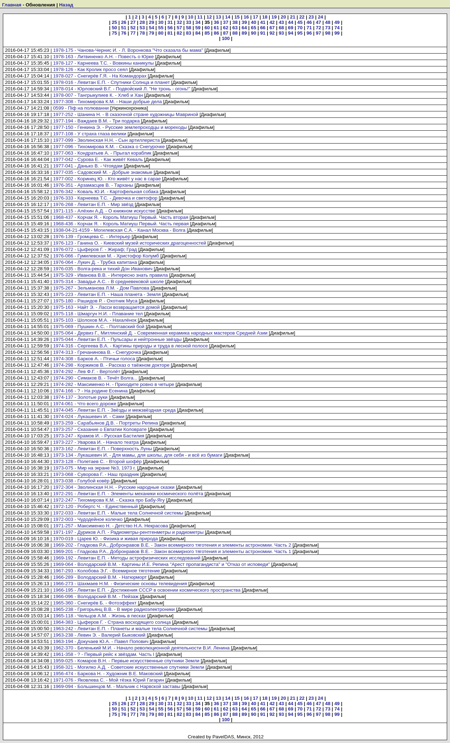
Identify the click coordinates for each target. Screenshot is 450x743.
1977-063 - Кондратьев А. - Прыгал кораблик (102, 153)
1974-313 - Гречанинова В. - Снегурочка (97, 352)
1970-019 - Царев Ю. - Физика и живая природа (105, 538)
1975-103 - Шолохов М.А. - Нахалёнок (94, 320)
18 (265, 17)
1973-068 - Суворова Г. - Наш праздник (96, 474)
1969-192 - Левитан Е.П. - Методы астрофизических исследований (126, 558)
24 (320, 17)
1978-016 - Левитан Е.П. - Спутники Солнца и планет (111, 82)
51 (123, 27)
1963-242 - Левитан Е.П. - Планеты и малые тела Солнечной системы (130, 628)
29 (151, 22)
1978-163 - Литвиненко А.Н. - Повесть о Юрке (103, 56)
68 (281, 27)
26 (123, 22)
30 (161, 22)
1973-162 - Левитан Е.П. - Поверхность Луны (102, 448)
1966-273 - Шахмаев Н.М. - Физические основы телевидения (120, 583)
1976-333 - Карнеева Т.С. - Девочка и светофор (105, 198)
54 (151, 27)
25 (114, 22)
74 (337, 27)
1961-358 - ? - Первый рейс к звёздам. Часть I (103, 654)
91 (262, 33)
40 (253, 22)
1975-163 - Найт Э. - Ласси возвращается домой (106, 307)
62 (226, 27)
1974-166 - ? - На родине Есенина (90, 390)
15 (237, 17)
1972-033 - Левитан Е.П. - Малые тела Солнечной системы (118, 513)
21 (292, 17)
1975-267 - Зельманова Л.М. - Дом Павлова (101, 288)
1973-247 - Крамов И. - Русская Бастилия (98, 435)
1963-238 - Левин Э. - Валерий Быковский (99, 635)
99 (337, 33)
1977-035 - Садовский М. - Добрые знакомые (102, 172)
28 (142, 22)
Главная (11, 4)
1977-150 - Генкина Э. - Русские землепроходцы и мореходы (120, 127)
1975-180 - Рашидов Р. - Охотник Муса (95, 300)
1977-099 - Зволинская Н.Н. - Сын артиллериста (106, 140)
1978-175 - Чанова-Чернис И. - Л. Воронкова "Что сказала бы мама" (128, 50)
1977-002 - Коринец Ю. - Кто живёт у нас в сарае (107, 178)
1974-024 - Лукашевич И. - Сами (88, 416)
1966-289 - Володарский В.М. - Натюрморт (100, 577)
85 (207, 33)
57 (179, 27)
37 (226, 22)
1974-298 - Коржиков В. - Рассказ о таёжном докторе (111, 365)
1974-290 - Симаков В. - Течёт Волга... (95, 378)
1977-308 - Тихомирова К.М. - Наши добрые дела (107, 101)
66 (262, 27)
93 (281, 33)
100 (226, 38)
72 (318, 27)
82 (179, 33)
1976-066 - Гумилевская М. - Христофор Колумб (106, 255)
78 (142, 33)
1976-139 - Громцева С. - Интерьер (91, 236)
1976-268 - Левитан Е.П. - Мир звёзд (93, 204)
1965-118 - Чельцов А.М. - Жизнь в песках (99, 615)
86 (216, 33)
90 (253, 33)
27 (133, 22)
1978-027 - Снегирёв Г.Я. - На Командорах (99, 76)
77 (133, 33)
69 (290, 27)
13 (218, 17)
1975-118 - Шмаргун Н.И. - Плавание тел (98, 313)
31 (170, 22)
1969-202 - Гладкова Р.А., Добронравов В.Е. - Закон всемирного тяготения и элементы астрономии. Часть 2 (172, 545)
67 (272, 27)
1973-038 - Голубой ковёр (81, 480)
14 (227, 17)
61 (216, 27)
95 (299, 33)
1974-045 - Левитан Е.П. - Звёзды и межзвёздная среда (114, 410)
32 (179, 22)
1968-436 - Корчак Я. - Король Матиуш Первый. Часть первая (121, 223)
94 (290, 33)
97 (318, 33)
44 (290, 22)
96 (309, 33)
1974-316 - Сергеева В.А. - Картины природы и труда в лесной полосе (130, 345)
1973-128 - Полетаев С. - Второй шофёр (97, 461)
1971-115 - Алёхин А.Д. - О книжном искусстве (104, 211)
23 (311, 17)
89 (244, 33)
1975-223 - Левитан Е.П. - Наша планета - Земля (107, 294)
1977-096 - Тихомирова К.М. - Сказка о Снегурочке (109, 146)
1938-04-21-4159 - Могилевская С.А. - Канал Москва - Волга (119, 230)
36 (216, 22)
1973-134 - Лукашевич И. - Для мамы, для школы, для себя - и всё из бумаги (137, 455)
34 (198, 22)
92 (272, 33)
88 (235, 33)
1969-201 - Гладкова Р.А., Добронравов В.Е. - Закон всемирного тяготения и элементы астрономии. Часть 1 (172, 551)
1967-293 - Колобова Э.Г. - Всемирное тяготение (106, 570)
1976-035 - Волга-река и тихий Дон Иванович (102, 268)
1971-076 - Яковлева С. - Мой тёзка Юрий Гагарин (108, 680)
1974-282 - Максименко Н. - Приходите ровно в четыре (113, 384)
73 (327, 27)
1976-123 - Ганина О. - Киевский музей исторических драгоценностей (129, 243)
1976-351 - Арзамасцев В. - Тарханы (93, 185)
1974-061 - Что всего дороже (84, 403)
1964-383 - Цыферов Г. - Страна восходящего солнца (112, 622)
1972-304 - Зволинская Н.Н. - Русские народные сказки (114, 487)
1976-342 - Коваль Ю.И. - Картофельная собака (106, 191)
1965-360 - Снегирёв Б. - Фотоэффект (95, 603)
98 (327, 33)
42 (272, 22)
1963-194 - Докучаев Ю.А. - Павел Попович (101, 641)
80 (161, 33)
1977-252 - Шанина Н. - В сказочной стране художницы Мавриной (125, 114)
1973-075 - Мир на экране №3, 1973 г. (94, 468)
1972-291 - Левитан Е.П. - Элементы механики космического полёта (128, 493)
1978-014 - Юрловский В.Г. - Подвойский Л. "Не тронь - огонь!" (121, 88)
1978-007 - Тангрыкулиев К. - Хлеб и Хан (98, 95)
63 (235, 27)
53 (142, 27)
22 (302, 17)
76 (123, 33)
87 (226, 33)
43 (281, 22)
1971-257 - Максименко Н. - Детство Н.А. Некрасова (110, 525)
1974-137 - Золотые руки (80, 397)
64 (244, 27)
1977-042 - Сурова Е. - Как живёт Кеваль (98, 159)
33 (188, 22)
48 (327, 22)
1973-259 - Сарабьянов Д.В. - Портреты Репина (105, 423)
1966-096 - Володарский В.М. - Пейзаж (96, 596)
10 (190, 17)
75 (114, 33)
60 (207, 27)
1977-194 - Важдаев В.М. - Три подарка (96, 121)
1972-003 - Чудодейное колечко (88, 519)
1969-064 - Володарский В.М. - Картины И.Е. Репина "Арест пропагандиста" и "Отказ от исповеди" (161, 564)
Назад (66, 4)
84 (198, 33)
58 (188, 27)
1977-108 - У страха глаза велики (89, 133)
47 (318, 22)
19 (274, 17)
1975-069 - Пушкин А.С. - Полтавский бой (99, 326)
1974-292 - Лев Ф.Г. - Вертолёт (86, 371)
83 (188, 33)
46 (309, 22)
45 (299, 22)
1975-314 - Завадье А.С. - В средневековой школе (108, 281)
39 (244, 22)
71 (309, 27)
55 (161, 27)
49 (337, 22)
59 (198, 27)
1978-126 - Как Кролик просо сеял (90, 69)
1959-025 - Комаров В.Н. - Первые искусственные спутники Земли (126, 660)
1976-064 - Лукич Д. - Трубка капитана (95, 262)
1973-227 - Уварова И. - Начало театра (96, 442)
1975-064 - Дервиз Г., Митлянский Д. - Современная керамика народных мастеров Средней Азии (160, 333)
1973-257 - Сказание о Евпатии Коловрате (100, 429)
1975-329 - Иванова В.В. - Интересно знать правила (110, 275)
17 (255, 17)
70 (299, 27)
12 (209, 17)
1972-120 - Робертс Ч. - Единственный (95, 506)
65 (253, 27)
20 (283, 17)
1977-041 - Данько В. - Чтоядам (87, 166)
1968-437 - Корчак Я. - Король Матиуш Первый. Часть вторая (120, 217)
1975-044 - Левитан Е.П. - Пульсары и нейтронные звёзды (117, 339)
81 (170, 33)
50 (114, 27)
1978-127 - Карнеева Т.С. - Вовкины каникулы (103, 63)
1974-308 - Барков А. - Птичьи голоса (94, 358)
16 (246, 17)
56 (170, 27)
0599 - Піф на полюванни (81, 108)
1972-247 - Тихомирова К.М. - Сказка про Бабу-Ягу (109, 500)
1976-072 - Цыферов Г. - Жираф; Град (95, 249)
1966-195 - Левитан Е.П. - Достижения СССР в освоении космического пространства (147, 590)
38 (235, 22)
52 (133, 27)
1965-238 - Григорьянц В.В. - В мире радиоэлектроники (114, 609)
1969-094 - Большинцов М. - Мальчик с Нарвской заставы (116, 686)
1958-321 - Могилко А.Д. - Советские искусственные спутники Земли (128, 667)
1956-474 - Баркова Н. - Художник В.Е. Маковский (108, 673)
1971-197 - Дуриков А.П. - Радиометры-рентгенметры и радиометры (128, 532)
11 (199, 17)
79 (151, 33)
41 (262, 22)
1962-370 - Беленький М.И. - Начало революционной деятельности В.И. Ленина (141, 648)
